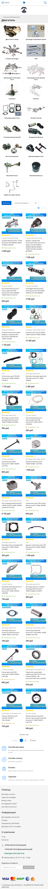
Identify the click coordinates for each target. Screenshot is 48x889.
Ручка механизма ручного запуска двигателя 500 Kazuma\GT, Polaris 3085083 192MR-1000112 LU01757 (10, 292)
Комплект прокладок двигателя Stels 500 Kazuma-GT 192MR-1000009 (36, 378)
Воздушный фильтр (8, 330)
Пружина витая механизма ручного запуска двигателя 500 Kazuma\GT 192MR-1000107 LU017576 (36, 719)
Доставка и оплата (8, 794)
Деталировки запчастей (10, 817)
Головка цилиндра (32, 286)
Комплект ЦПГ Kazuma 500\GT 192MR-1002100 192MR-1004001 (36, 333)
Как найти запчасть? (9, 807)
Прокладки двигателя (33, 373)
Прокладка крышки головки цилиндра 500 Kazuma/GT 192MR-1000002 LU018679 (35, 589)
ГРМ (3, 373)
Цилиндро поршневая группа (35, 330)
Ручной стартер (7, 286)
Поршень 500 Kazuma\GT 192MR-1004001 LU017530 (34, 463)
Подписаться (28, 867)
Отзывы (4, 820)
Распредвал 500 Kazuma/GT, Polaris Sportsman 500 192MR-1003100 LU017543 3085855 (35, 291)
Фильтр (6, 203)
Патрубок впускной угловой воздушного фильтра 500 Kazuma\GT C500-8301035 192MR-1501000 (11, 335)
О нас (4, 837)
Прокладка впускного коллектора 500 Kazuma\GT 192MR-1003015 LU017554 (10, 632)
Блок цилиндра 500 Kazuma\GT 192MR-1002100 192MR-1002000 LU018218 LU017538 (12, 505)
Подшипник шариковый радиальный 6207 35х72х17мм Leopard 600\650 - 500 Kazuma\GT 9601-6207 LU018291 (36, 675)
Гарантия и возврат (9, 797)
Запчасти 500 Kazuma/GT (11, 17)
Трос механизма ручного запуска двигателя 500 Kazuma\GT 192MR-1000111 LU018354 (34, 421)
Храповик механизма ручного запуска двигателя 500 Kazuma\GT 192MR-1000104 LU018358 (12, 590)
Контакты (5, 840)
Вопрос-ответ (6, 800)
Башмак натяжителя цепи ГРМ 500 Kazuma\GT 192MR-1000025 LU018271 (36, 547)
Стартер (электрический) (10, 238)
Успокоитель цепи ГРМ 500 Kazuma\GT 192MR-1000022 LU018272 (10, 378)
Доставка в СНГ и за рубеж (11, 826)
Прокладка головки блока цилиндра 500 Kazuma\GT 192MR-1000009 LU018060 (10, 420)
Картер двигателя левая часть (35, 669)
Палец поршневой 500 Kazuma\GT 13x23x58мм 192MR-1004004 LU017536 (36, 632)
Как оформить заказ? (9, 804)
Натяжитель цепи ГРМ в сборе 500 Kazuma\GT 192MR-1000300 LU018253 (36, 505)
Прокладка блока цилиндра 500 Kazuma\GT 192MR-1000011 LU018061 (12, 547)
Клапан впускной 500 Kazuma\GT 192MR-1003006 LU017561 (10, 464)
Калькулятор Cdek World (10, 823)
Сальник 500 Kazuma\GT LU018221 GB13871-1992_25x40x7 (9, 718)
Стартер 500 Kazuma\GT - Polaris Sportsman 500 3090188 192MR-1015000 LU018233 (12, 243)
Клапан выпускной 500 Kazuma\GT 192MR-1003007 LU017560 (10, 674)
